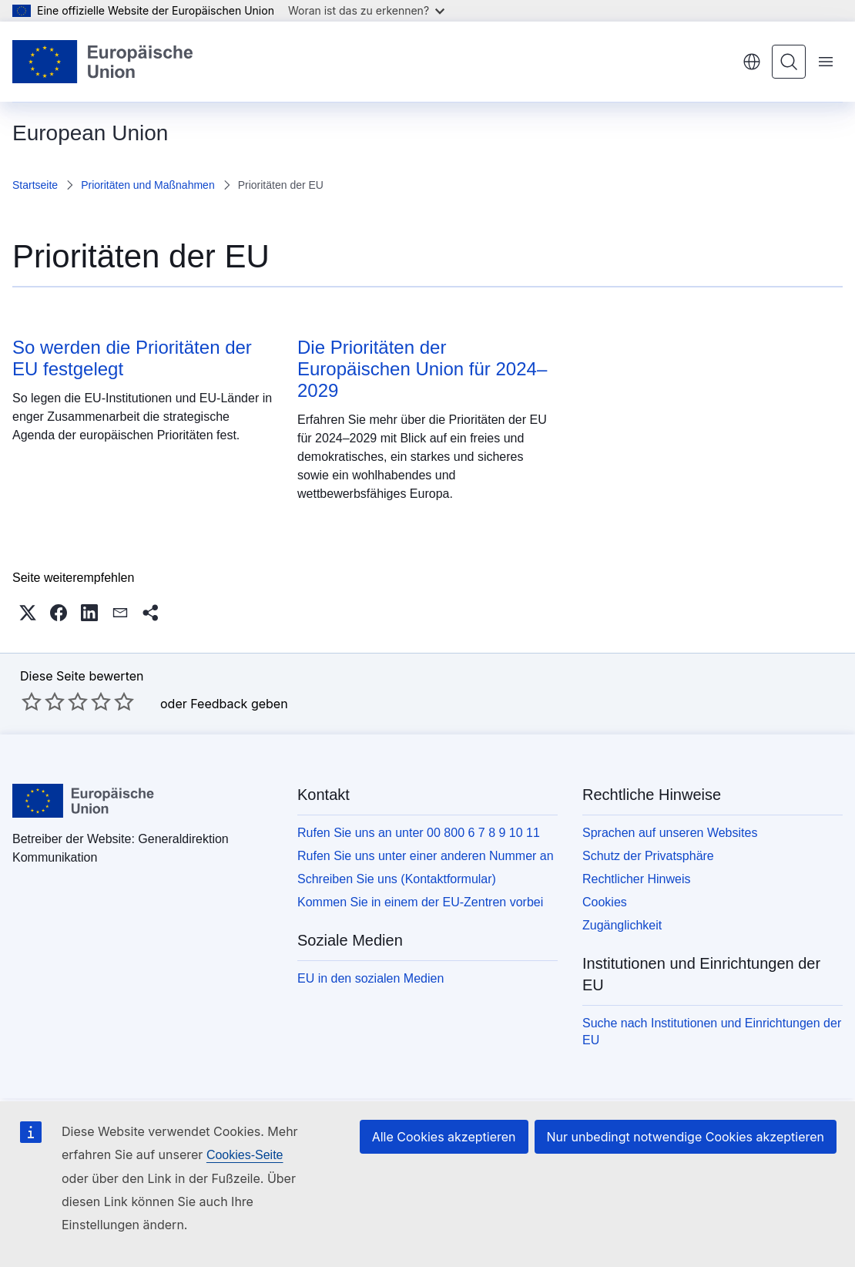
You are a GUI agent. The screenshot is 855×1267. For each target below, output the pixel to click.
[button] (27, 612)
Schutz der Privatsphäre (648, 855)
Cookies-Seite (244, 1154)
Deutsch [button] (752, 61)
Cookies (604, 902)
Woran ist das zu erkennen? (366, 10)
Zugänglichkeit (622, 925)
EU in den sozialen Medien (370, 978)
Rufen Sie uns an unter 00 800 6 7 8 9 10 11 (418, 832)
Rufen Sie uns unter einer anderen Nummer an (425, 855)
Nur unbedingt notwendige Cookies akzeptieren (685, 1136)
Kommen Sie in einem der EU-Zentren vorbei (420, 902)
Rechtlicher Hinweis (636, 879)
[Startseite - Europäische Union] (103, 61)
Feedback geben (238, 703)
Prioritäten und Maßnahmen (148, 185)
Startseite (35, 185)
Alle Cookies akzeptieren (444, 1136)
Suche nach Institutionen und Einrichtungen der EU (711, 1032)
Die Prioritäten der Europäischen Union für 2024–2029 (422, 369)
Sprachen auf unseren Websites (669, 832)
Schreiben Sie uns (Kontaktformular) (396, 879)
